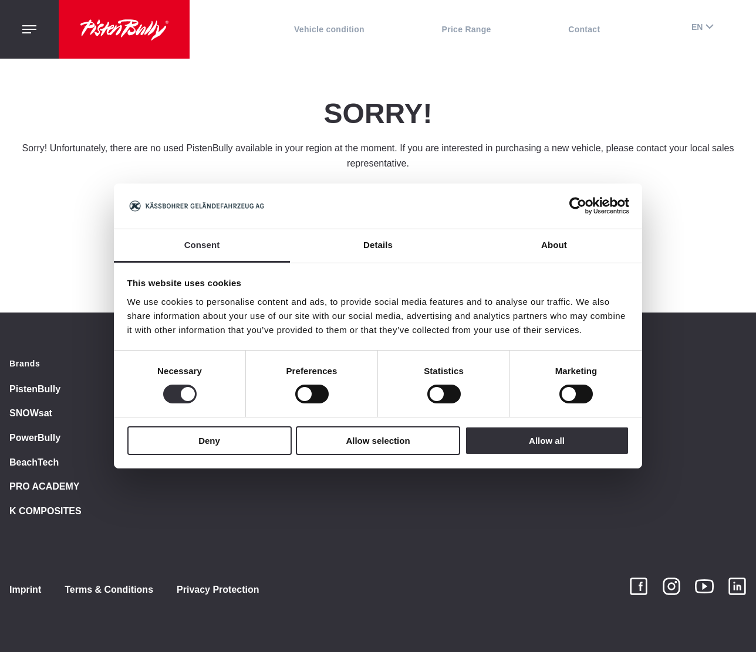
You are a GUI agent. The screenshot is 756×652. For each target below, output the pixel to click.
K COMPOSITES (45, 511)
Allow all (547, 441)
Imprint (25, 590)
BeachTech (34, 462)
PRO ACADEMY (44, 486)
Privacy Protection (218, 590)
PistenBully (34, 389)
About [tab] (554, 245)
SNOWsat (30, 413)
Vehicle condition (329, 29)
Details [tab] (378, 245)
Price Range (466, 29)
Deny (209, 441)
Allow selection (378, 441)
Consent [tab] (202, 245)
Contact (584, 29)
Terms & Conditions (109, 590)
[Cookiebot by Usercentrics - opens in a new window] (577, 206)
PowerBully (34, 438)
